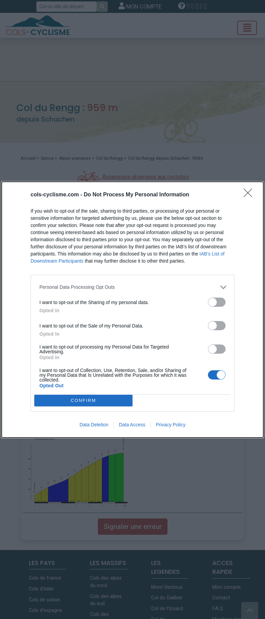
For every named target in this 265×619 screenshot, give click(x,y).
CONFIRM (83, 400)
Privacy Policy (171, 424)
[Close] (250, 195)
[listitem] (132, 287)
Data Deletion (94, 424)
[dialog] (132, 310)
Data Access (132, 424)
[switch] (217, 302)
